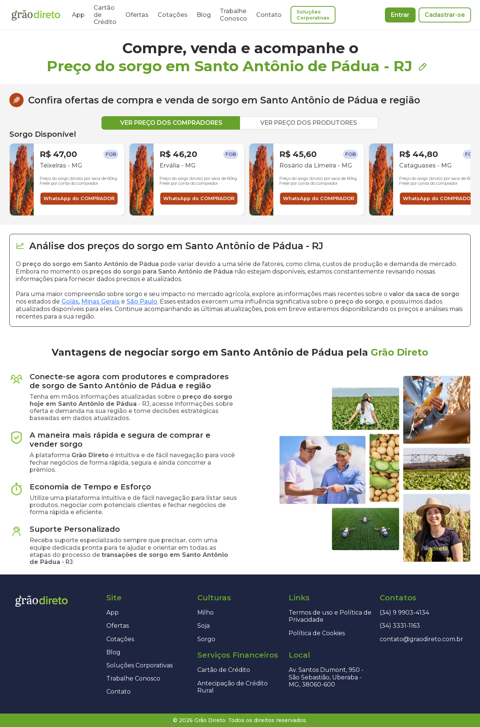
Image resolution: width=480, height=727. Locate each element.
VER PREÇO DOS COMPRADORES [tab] (171, 122)
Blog (204, 14)
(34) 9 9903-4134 (404, 612)
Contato (269, 14)
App (78, 14)
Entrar (400, 14)
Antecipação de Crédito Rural (232, 687)
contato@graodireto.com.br (421, 639)
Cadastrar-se (445, 14)
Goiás (70, 301)
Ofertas (137, 14)
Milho (205, 612)
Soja (203, 625)
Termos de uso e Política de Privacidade (330, 616)
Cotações (173, 14)
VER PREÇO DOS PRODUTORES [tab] (308, 122)
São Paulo (142, 301)
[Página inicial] (36, 14)
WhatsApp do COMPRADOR (79, 198)
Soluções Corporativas (313, 15)
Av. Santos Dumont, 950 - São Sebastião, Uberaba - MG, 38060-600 (326, 677)
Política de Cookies (317, 633)
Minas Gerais (100, 301)
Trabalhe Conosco (233, 14)
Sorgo (206, 639)
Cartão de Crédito (223, 669)
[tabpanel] (240, 173)
